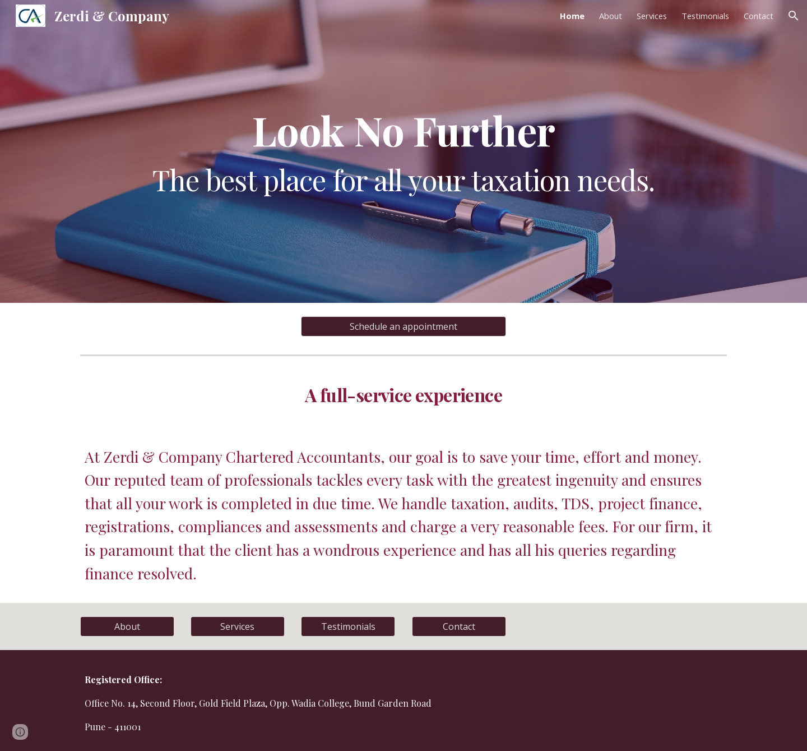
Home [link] (572, 15)
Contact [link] (758, 15)
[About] (127, 626)
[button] (793, 15)
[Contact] (458, 626)
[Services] (237, 626)
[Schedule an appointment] (403, 326)
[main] (403, 151)
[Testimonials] (348, 626)
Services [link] (652, 15)
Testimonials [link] (705, 15)
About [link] (610, 15)
